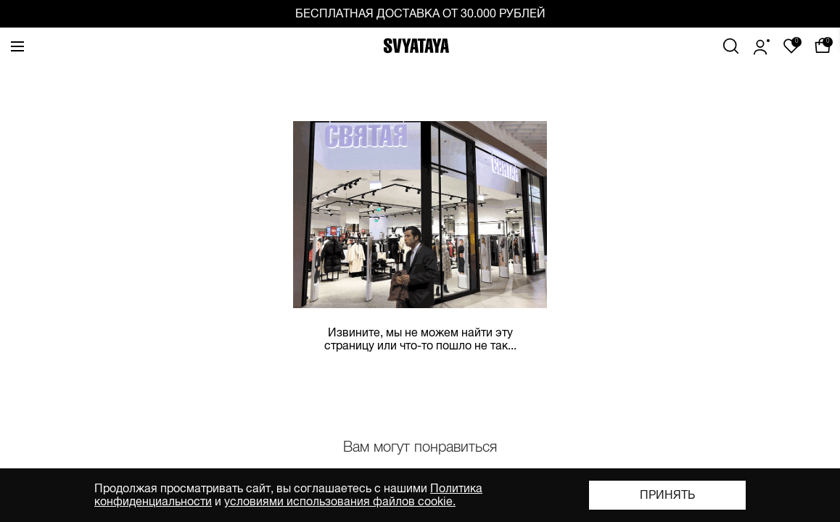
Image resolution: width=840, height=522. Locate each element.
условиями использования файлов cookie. (340, 501)
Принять (667, 495)
